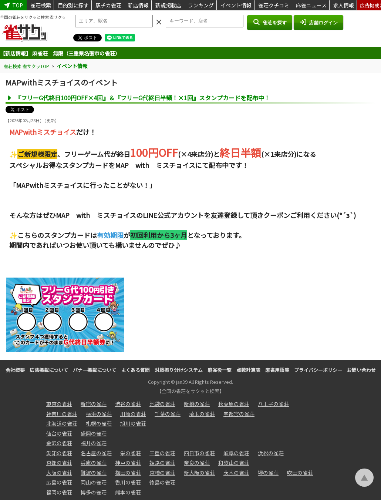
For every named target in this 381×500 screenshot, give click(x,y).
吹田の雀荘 (300, 472)
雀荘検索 (40, 5)
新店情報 (138, 5)
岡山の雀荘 (94, 482)
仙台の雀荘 (59, 433)
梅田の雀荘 (128, 472)
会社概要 (15, 369)
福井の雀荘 (94, 443)
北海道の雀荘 (61, 423)
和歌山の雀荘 (233, 462)
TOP (13, 5)
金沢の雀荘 (59, 443)
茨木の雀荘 (236, 472)
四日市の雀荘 (199, 453)
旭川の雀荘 (133, 423)
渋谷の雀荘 (128, 403)
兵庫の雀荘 (94, 462)
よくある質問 (135, 369)
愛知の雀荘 (59, 453)
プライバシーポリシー (318, 369)
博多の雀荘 (94, 492)
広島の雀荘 (59, 482)
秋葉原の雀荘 (233, 403)
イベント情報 (236, 5)
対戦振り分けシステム (179, 369)
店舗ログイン (318, 22)
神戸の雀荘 (128, 462)
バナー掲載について (94, 369)
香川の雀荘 (128, 482)
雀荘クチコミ (273, 5)
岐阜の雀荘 (236, 453)
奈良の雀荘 (197, 462)
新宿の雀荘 (94, 403)
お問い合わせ (361, 369)
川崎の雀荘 (133, 413)
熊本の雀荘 (128, 492)
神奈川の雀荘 (61, 413)
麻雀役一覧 (220, 369)
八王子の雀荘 (273, 403)
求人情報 (343, 5)
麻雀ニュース (311, 5)
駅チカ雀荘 (108, 5)
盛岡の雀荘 (94, 433)
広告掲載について (49, 369)
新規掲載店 (168, 5)
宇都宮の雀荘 (238, 413)
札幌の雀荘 (99, 423)
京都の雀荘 (59, 462)
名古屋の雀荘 (96, 453)
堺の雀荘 (268, 472)
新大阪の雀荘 (199, 472)
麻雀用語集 (277, 369)
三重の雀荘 (162, 453)
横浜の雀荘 (99, 413)
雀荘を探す (269, 22)
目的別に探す (73, 5)
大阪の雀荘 (59, 472)
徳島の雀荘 (162, 482)
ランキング (201, 5)
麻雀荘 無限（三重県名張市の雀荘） (76, 53)
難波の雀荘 (94, 472)
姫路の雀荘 (162, 462)
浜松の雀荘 (271, 453)
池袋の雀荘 (162, 403)
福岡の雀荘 (59, 492)
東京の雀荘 (59, 403)
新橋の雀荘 (197, 403)
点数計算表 (248, 369)
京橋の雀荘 (162, 472)
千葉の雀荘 (168, 413)
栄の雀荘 (130, 453)
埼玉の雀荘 (202, 413)
